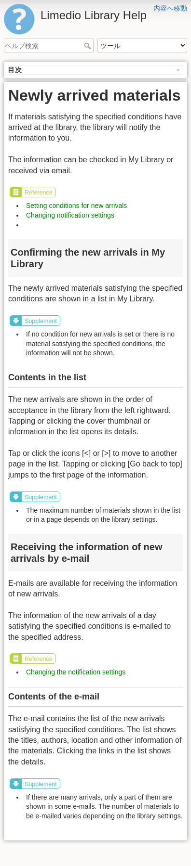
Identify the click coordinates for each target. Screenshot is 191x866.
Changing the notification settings (75, 672)
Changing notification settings (70, 215)
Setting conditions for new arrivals (76, 205)
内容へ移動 (170, 8)
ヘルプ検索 (88, 45)
